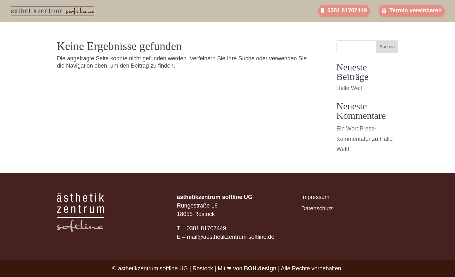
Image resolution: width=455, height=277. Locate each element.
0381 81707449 (344, 10)
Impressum (315, 197)
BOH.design (260, 268)
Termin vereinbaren (412, 10)
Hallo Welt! (350, 88)
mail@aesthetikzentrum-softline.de (230, 237)
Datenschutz (317, 208)
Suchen (387, 46)
